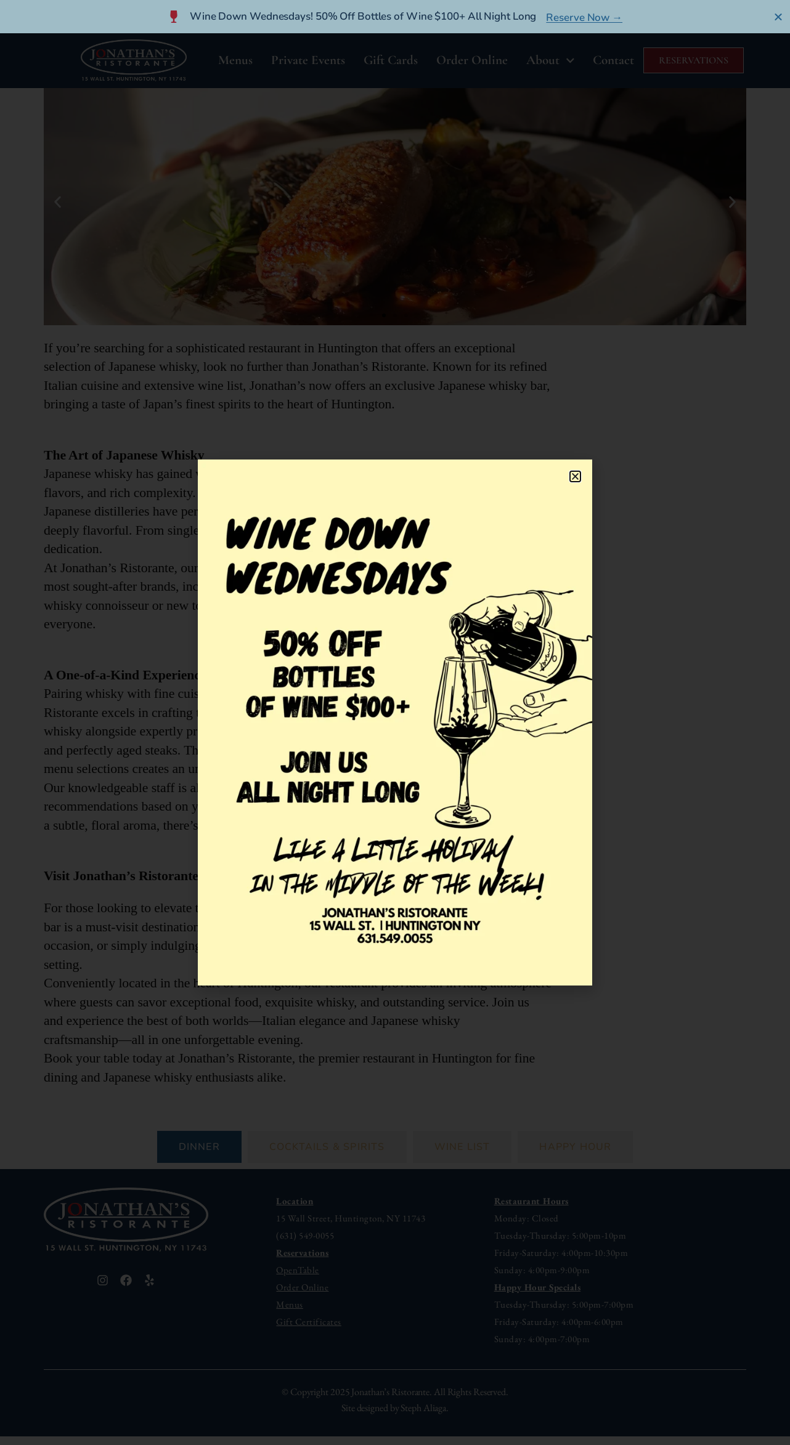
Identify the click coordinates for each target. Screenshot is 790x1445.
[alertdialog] (395, 16)
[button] (575, 476)
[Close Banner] (778, 17)
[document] (395, 722)
